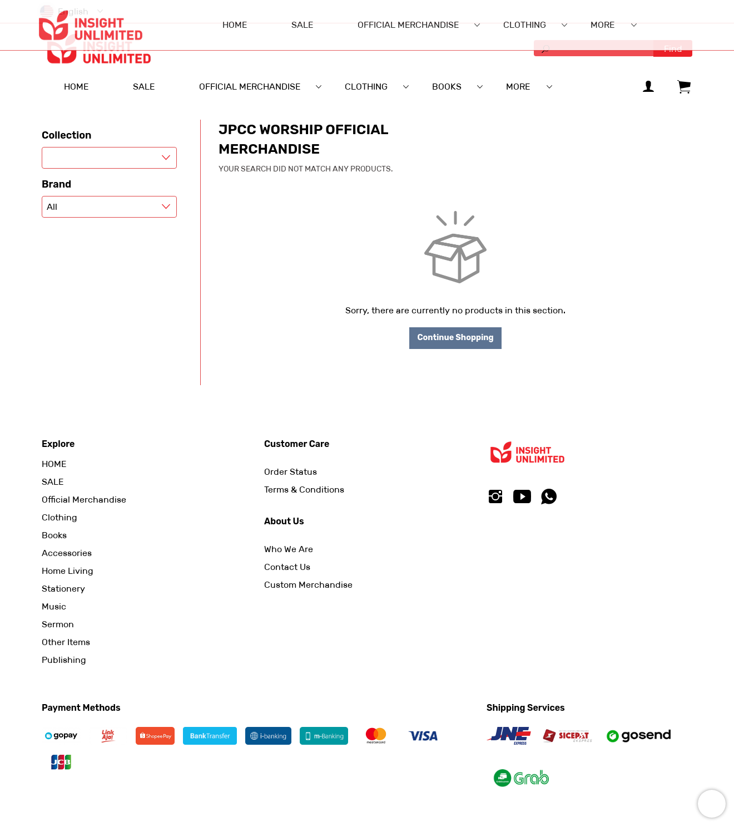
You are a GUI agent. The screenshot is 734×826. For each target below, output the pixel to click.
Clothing (59, 517)
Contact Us (287, 567)
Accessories (67, 553)
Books (54, 535)
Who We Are (288, 549)
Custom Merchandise (308, 584)
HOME (54, 464)
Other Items (66, 642)
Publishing (64, 660)
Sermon (58, 624)
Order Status (290, 471)
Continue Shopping (455, 337)
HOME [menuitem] (76, 86)
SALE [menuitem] (144, 86)
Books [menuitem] (447, 86)
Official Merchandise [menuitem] (249, 86)
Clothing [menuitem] (366, 86)
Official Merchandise (84, 499)
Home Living (67, 571)
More (518, 86)
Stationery (63, 588)
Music (54, 606)
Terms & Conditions (304, 489)
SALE (52, 481)
